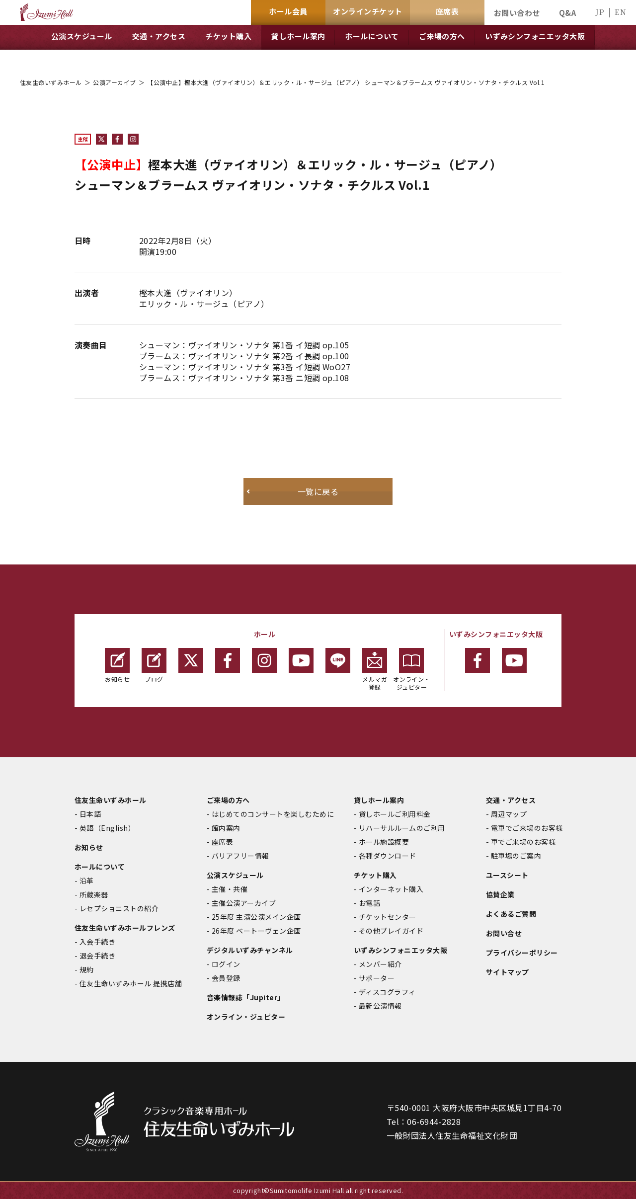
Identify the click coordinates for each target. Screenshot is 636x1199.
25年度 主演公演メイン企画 (256, 917)
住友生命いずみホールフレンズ (125, 928)
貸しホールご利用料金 (395, 814)
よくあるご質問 (511, 914)
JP (599, 11)
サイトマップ (507, 972)
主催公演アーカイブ (244, 903)
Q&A (567, 12)
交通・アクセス (511, 800)
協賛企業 (500, 894)
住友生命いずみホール (51, 82)
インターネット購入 (391, 889)
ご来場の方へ (228, 800)
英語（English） (107, 828)
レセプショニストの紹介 (119, 908)
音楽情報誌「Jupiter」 (246, 997)
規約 (87, 969)
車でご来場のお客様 (523, 842)
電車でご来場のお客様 (527, 828)
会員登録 (226, 978)
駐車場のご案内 (516, 856)
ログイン (226, 964)
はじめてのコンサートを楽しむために (273, 814)
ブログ (154, 665)
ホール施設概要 (384, 842)
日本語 (90, 814)
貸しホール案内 (379, 800)
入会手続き (97, 942)
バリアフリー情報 (240, 856)
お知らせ (117, 665)
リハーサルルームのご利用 (402, 828)
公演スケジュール (235, 875)
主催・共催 (229, 889)
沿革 (87, 880)
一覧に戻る (318, 491)
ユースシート (507, 875)
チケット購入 (375, 875)
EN (620, 11)
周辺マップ (509, 814)
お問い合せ (504, 933)
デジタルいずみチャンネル (250, 950)
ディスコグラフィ (387, 992)
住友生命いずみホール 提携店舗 (131, 983)
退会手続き (97, 955)
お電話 (369, 903)
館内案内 (226, 828)
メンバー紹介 (380, 964)
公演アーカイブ (114, 82)
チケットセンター (387, 917)
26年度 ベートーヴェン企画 (256, 931)
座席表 (222, 842)
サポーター (377, 978)
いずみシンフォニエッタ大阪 (400, 950)
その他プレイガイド (391, 931)
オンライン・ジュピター (411, 669)
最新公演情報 (380, 1006)
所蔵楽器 (94, 894)
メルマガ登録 (374, 669)
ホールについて (100, 867)
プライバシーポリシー (522, 953)
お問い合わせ (517, 12)
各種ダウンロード (387, 856)
